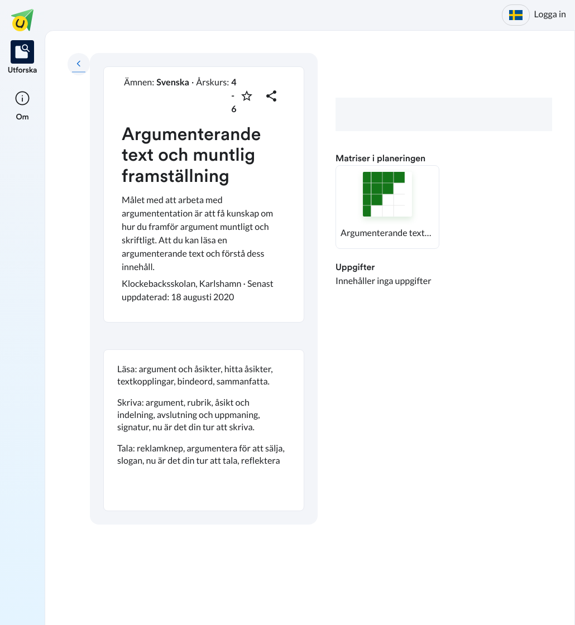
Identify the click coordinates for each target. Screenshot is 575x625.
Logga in (550, 14)
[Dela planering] (271, 96)
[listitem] (22, 58)
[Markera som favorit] (247, 96)
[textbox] (204, 430)
